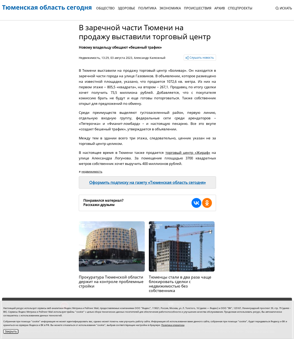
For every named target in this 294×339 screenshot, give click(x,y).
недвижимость (91, 171)
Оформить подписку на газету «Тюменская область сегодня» (147, 182)
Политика (147, 8)
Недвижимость (89, 58)
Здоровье (126, 8)
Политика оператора (172, 325)
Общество (105, 8)
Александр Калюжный (149, 58)
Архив (219, 8)
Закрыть (11, 331)
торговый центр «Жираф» (187, 152)
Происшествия (197, 8)
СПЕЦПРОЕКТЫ (240, 8)
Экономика (170, 8)
